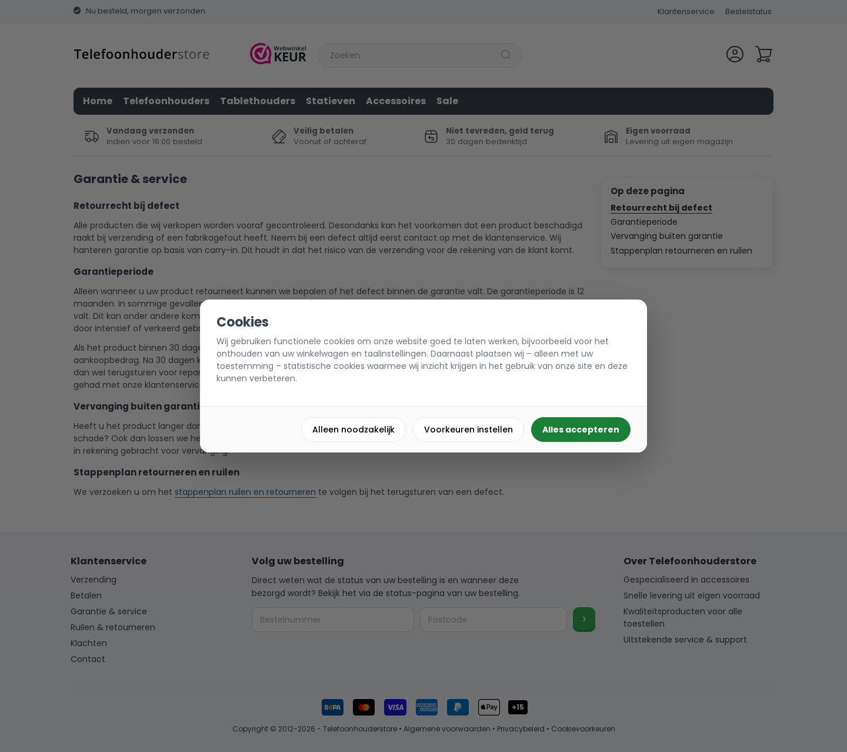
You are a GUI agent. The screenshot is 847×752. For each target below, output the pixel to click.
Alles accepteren (580, 429)
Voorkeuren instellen (468, 429)
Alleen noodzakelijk (353, 429)
